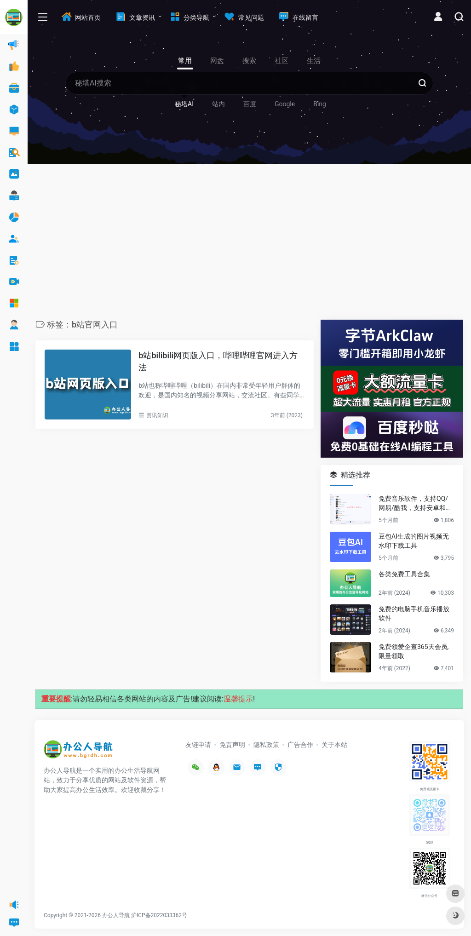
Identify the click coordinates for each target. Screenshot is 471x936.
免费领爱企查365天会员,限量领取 (413, 651)
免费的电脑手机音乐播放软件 (414, 613)
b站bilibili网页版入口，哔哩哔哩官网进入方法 (218, 361)
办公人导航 (116, 915)
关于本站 (334, 744)
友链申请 (198, 744)
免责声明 (232, 744)
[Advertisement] (249, 244)
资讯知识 (157, 415)
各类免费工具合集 (404, 574)
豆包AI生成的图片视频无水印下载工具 (414, 541)
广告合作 (300, 744)
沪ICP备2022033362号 (159, 915)
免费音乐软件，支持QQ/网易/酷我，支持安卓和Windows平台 (416, 503)
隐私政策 (266, 744)
